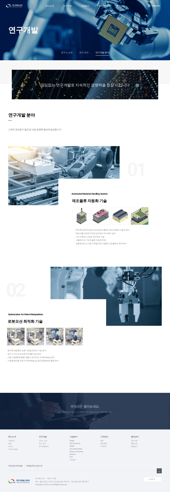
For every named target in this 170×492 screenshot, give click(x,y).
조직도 (10, 446)
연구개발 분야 (102, 52)
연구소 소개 (66, 52)
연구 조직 (83, 52)
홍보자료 (134, 444)
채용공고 (134, 446)
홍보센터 (120, 5)
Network (72, 454)
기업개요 (11, 441)
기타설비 (73, 460)
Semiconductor (75, 443)
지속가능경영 (13, 449)
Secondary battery (76, 449)
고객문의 (103, 446)
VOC (101, 441)
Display (72, 441)
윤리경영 (103, 443)
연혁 (9, 444)
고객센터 (102, 5)
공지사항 (134, 441)
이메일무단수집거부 (34, 466)
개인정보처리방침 (15, 466)
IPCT (71, 457)
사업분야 (85, 5)
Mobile (72, 446)
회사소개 (49, 5)
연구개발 (67, 5)
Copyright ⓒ (39, 484)
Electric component (76, 452)
